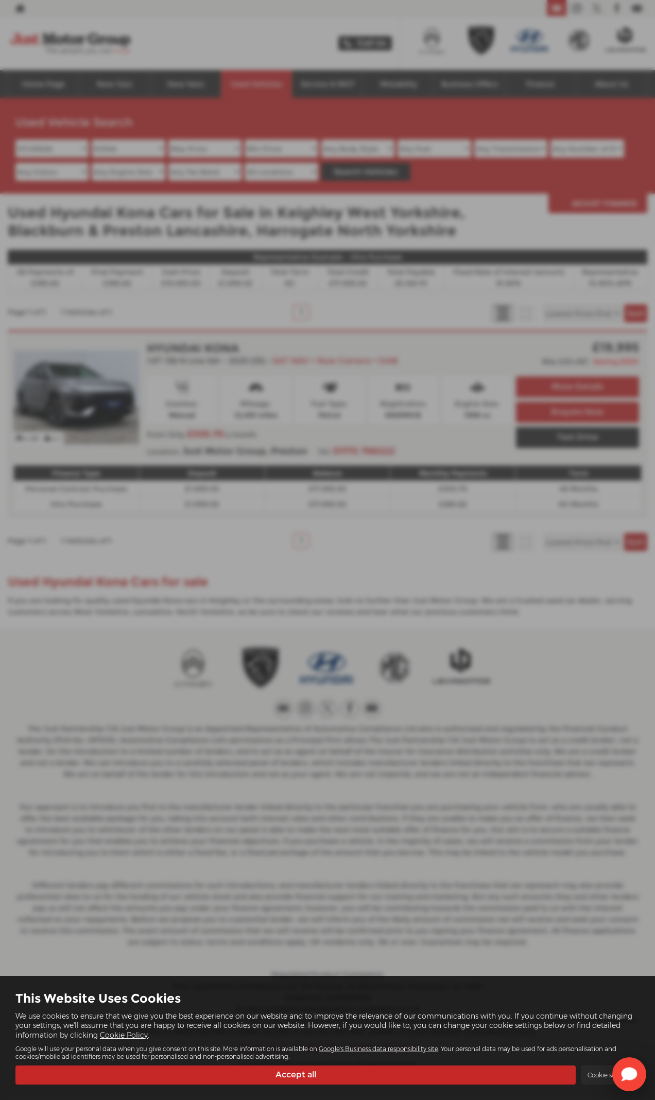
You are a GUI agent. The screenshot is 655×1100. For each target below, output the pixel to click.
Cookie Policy (124, 1034)
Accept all (295, 1074)
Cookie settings (610, 1075)
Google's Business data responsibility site (378, 1048)
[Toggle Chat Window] (629, 1074)
